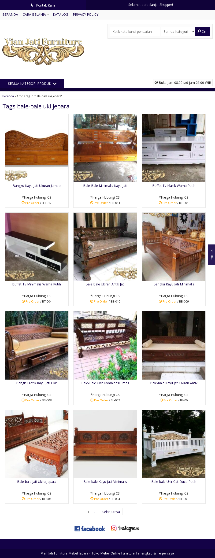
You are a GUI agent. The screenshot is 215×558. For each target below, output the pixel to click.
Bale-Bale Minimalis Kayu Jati (105, 185)
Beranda (10, 14)
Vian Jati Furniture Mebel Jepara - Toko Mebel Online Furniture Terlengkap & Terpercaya (107, 553)
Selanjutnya (111, 512)
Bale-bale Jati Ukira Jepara (36, 481)
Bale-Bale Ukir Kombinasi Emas (105, 383)
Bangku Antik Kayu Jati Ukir (36, 383)
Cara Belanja (34, 14)
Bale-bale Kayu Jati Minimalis (105, 481)
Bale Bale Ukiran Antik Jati (105, 284)
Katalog (60, 14)
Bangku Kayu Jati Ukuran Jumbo (37, 185)
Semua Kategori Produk (32, 83)
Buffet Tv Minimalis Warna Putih (36, 284)
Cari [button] (202, 31)
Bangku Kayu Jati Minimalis (173, 284)
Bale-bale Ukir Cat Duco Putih (173, 481)
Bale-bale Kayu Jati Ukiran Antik (173, 383)
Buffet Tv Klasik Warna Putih (173, 185)
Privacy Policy (85, 14)
